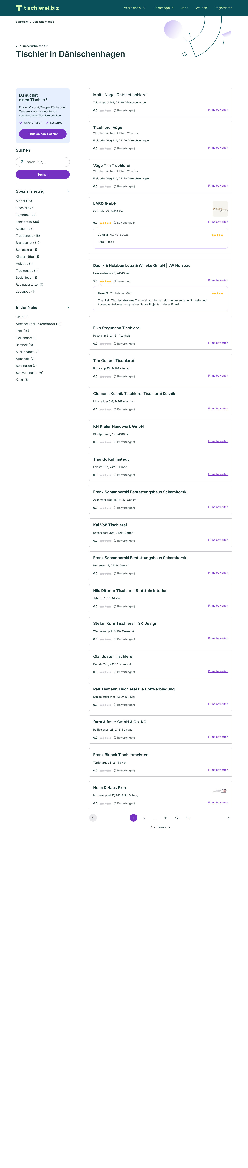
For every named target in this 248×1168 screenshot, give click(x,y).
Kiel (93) (22, 317)
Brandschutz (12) (28, 243)
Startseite (22, 22)
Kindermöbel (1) (27, 257)
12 (177, 832)
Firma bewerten (217, 110)
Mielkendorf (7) (27, 352)
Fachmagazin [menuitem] (163, 8)
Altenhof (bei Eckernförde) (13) (39, 324)
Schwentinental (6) (29, 373)
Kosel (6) (22, 380)
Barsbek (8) (24, 345)
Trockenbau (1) (27, 271)
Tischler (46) (25, 208)
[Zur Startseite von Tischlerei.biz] (37, 8)
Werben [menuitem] (201, 8)
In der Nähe (26, 308)
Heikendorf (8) (27, 338)
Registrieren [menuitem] (223, 8)
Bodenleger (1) (26, 278)
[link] (160, 103)
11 (166, 832)
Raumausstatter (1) (29, 285)
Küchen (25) (25, 229)
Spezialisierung (30, 192)
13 (187, 832)
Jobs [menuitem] (184, 8)
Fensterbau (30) (27, 222)
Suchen (42, 175)
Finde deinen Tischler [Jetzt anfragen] (43, 134)
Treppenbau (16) (28, 236)
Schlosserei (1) (26, 250)
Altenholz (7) (25, 359)
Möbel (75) (24, 201)
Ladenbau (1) (25, 292)
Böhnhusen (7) (26, 366)
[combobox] (43, 162)
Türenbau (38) (26, 215)
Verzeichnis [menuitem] (132, 8)
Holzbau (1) (24, 264)
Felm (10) (22, 331)
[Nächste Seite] (228, 832)
